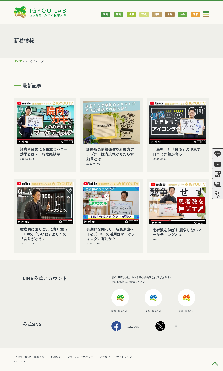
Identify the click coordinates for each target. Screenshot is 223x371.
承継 (169, 14)
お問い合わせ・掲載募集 (30, 356)
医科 (105, 14)
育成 (144, 14)
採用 (131, 14)
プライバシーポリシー (80, 356)
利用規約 (56, 356)
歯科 (118, 14)
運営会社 (105, 356)
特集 (182, 14)
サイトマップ (124, 356)
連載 (195, 14)
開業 (157, 14)
